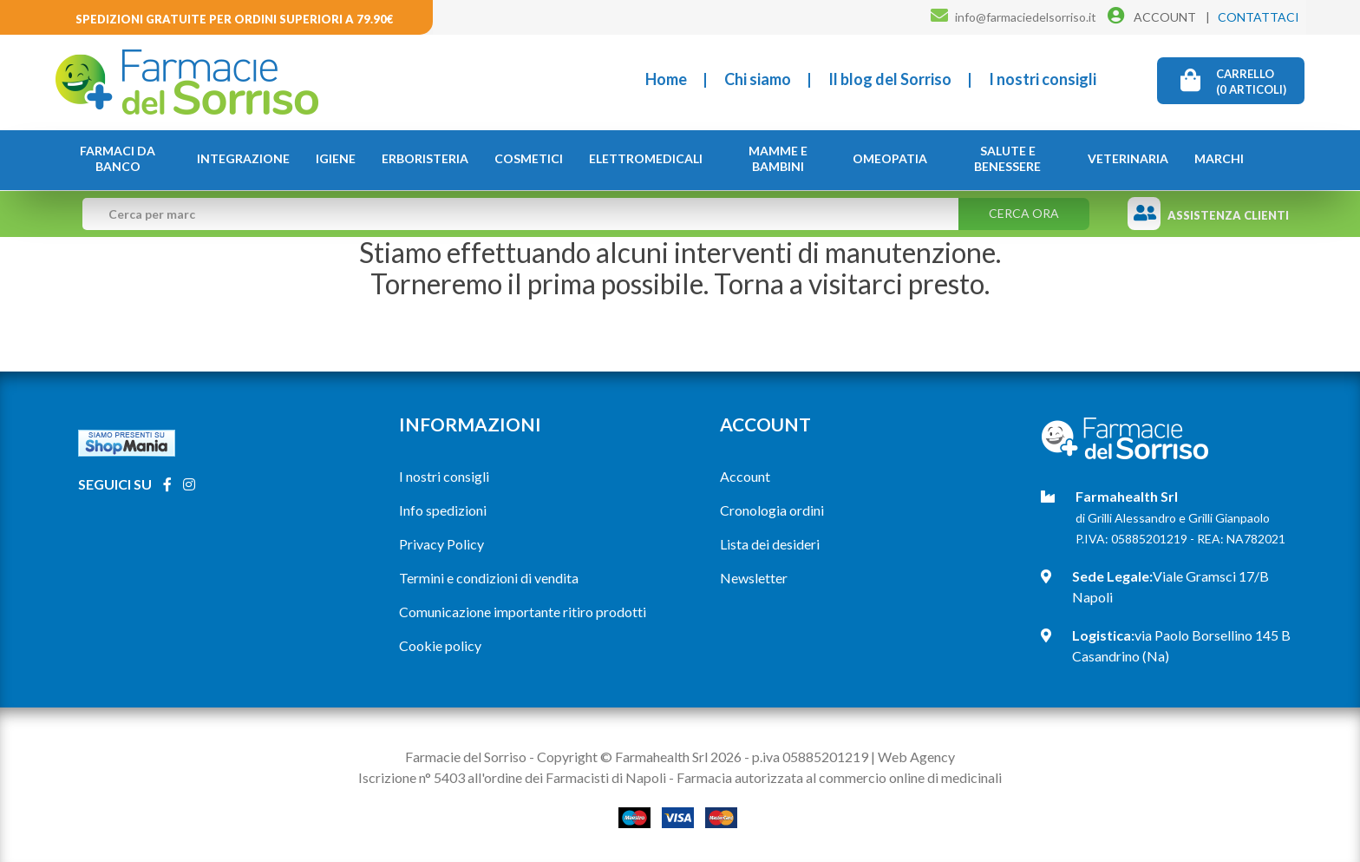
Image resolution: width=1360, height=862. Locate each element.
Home (666, 79)
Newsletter (754, 577)
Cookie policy (440, 645)
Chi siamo (757, 79)
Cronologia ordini (772, 510)
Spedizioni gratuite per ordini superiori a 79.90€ (234, 19)
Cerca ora (1024, 213)
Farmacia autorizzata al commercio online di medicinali (839, 777)
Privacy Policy (441, 544)
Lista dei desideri (770, 544)
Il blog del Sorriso (889, 79)
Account (745, 476)
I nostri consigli (1042, 79)
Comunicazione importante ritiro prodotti (522, 611)
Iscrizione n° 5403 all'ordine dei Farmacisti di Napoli (512, 777)
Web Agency (916, 756)
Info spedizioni (443, 510)
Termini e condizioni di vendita (489, 577)
